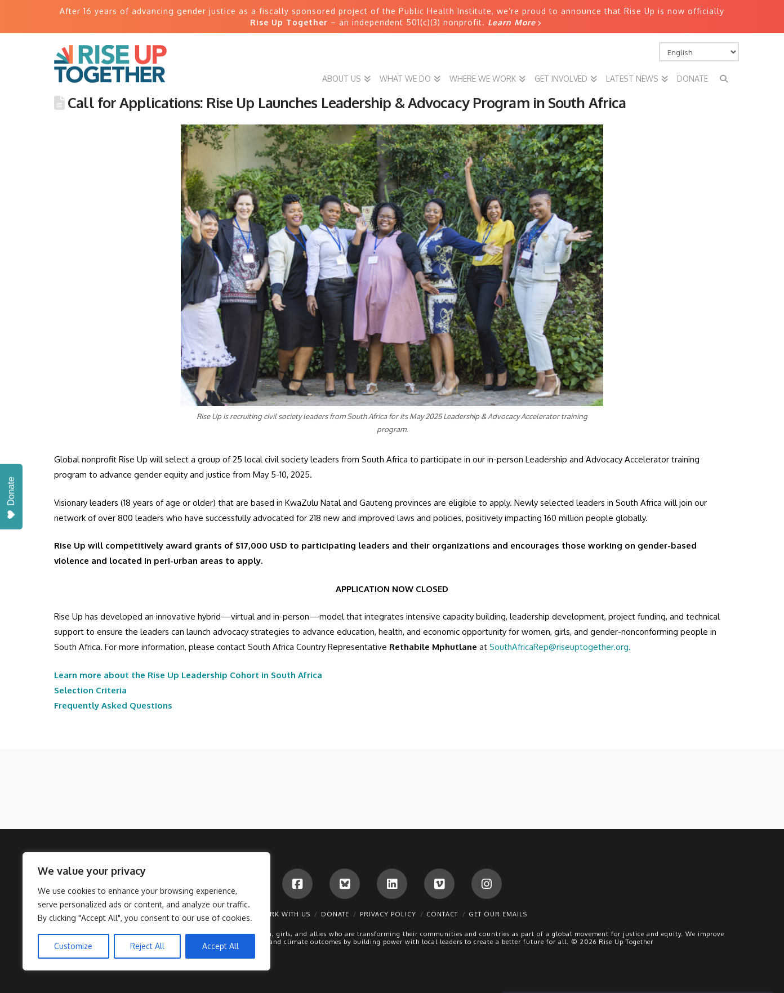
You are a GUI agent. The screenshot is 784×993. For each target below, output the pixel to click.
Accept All (220, 946)
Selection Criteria (90, 690)
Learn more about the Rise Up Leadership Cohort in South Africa (188, 675)
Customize (73, 946)
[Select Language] (699, 51)
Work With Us (283, 914)
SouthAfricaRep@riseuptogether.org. (560, 647)
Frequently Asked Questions (113, 705)
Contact (442, 914)
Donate (335, 914)
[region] (146, 911)
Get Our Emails (498, 914)
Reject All (147, 946)
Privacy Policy (388, 914)
